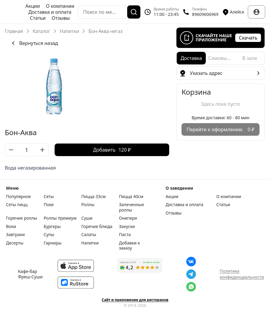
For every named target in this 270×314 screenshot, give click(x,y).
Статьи (38, 18)
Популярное (18, 196)
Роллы (87, 204)
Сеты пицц (17, 204)
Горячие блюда (96, 226)
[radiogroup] (220, 58)
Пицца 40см (131, 196)
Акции (33, 6)
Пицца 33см (93, 196)
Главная (14, 31)
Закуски (127, 226)
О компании (60, 6)
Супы (49, 234)
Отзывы (61, 18)
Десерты (14, 243)
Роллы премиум (60, 218)
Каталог (41, 31)
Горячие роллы (21, 218)
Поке (49, 204)
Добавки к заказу (129, 245)
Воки (11, 226)
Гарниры (53, 243)
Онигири (128, 218)
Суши (86, 218)
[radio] (191, 58)
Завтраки (15, 234)
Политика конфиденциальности (242, 274)
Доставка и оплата (49, 12)
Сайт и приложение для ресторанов (135, 300)
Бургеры (52, 226)
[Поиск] (133, 12)
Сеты (49, 196)
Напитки (69, 31)
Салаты (88, 234)
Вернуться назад (34, 43)
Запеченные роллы (131, 207)
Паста (125, 234)
